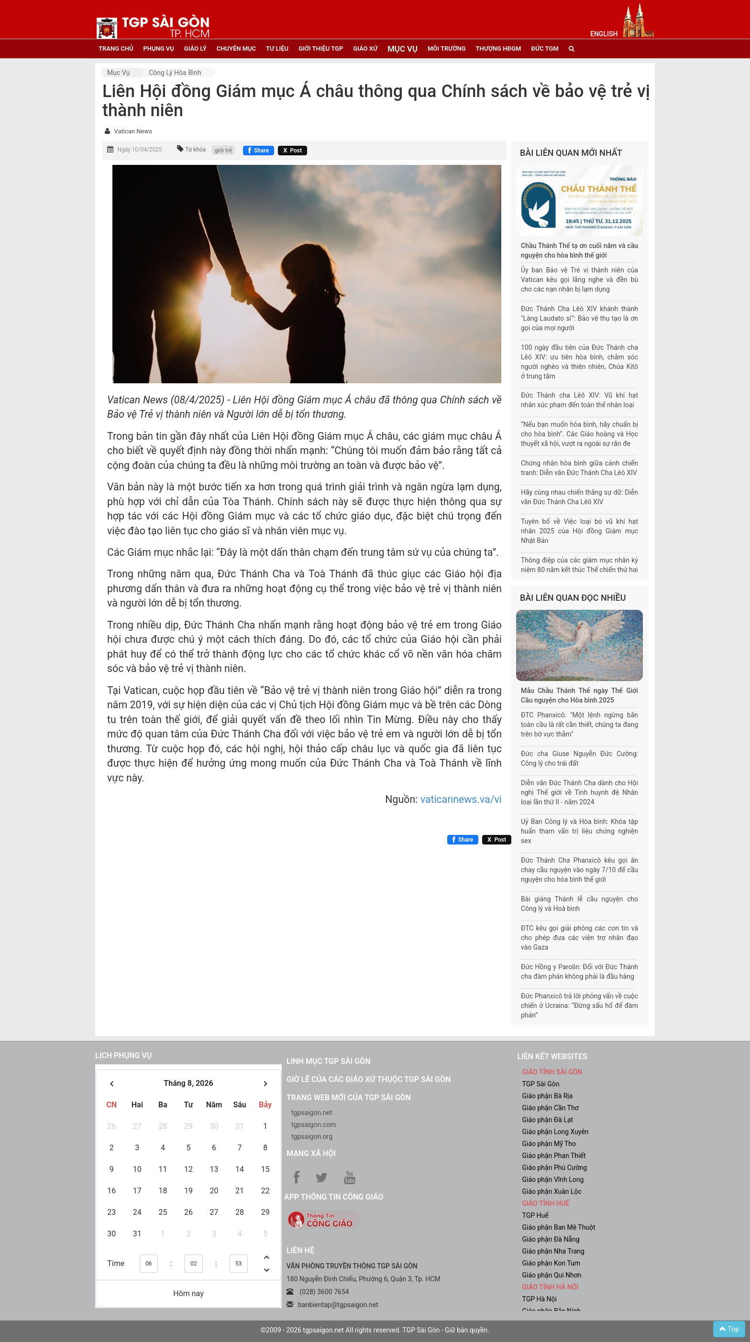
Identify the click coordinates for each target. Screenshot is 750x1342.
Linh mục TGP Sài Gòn (328, 1061)
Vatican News (133, 131)
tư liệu (277, 48)
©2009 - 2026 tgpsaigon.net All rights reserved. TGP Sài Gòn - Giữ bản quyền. (375, 1330)
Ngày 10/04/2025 (139, 149)
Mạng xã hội (311, 1153)
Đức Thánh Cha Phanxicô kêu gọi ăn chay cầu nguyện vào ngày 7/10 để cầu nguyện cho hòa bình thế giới (579, 869)
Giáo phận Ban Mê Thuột (559, 1227)
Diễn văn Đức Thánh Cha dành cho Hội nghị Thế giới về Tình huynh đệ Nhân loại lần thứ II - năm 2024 (579, 792)
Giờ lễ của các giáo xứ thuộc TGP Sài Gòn (369, 1079)
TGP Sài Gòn (541, 1084)
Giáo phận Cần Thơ (550, 1108)
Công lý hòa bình (175, 72)
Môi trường (447, 48)
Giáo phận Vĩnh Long (553, 1179)
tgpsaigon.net (311, 1112)
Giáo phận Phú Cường (554, 1167)
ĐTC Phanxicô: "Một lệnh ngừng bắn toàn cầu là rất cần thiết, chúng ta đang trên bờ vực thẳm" (579, 724)
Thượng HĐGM (498, 48)
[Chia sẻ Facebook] (258, 150)
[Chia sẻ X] (292, 150)
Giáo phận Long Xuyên (555, 1132)
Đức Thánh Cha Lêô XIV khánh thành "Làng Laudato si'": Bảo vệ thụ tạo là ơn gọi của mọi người (579, 318)
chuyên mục (236, 48)
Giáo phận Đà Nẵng (551, 1239)
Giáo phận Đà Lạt (548, 1120)
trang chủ (116, 48)
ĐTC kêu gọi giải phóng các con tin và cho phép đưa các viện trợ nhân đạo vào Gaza (579, 937)
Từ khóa (195, 149)
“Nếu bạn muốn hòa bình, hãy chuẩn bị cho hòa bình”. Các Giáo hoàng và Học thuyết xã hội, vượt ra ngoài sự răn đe (579, 434)
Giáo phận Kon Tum (551, 1263)
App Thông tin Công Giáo (333, 1196)
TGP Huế (535, 1215)
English (604, 34)
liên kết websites (552, 1056)
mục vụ (402, 49)
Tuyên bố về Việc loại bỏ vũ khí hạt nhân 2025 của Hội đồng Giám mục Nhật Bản (579, 531)
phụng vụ (158, 48)
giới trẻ (223, 150)
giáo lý (195, 48)
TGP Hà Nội (539, 1299)
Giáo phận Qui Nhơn (552, 1275)
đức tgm (544, 48)
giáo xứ (365, 48)
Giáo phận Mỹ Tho (549, 1143)
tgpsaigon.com (313, 1124)
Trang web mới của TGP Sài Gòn (349, 1097)
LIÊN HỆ (300, 1250)
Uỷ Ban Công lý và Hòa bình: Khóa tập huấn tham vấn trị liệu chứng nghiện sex (579, 831)
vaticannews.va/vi (461, 799)
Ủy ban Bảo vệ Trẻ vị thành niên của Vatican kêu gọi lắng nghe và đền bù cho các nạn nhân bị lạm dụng (579, 279)
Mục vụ (118, 72)
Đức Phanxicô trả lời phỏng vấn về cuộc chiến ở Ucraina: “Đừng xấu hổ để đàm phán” (579, 1005)
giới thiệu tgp (320, 48)
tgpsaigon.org (311, 1136)
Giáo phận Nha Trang (553, 1251)
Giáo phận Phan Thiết (554, 1155)
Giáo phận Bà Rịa (547, 1096)
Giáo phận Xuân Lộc (552, 1191)
